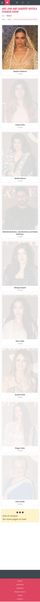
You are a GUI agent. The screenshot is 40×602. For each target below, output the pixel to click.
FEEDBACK (20, 588)
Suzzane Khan (20, 395)
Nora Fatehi (20, 341)
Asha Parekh (20, 501)
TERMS (20, 595)
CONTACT (20, 599)
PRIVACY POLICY (20, 592)
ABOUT (20, 581)
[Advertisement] (20, 546)
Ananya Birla (20, 125)
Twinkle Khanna (20, 178)
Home (3, 19)
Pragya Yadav (20, 448)
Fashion (9, 19)
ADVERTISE (20, 585)
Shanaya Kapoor (20, 288)
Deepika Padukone (20, 71)
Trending (9, 16)
